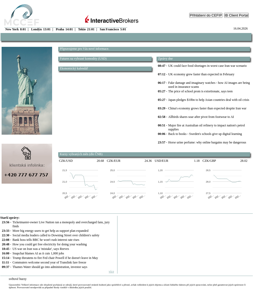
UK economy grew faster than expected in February (201, 74)
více (111, 271)
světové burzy (18, 279)
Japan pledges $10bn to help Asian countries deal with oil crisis (208, 100)
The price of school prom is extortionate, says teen (200, 91)
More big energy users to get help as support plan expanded (50, 231)
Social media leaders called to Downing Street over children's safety (55, 235)
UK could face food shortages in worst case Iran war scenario (207, 66)
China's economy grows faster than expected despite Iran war (207, 108)
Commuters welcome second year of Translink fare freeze (49, 262)
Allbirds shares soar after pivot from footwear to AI (201, 117)
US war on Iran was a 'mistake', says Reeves (40, 249)
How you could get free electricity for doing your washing (49, 244)
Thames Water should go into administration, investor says (49, 267)
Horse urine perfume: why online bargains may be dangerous (207, 142)
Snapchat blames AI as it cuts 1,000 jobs (38, 253)
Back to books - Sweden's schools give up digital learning (205, 134)
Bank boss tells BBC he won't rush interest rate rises (45, 240)
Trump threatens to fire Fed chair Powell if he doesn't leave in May (55, 258)
